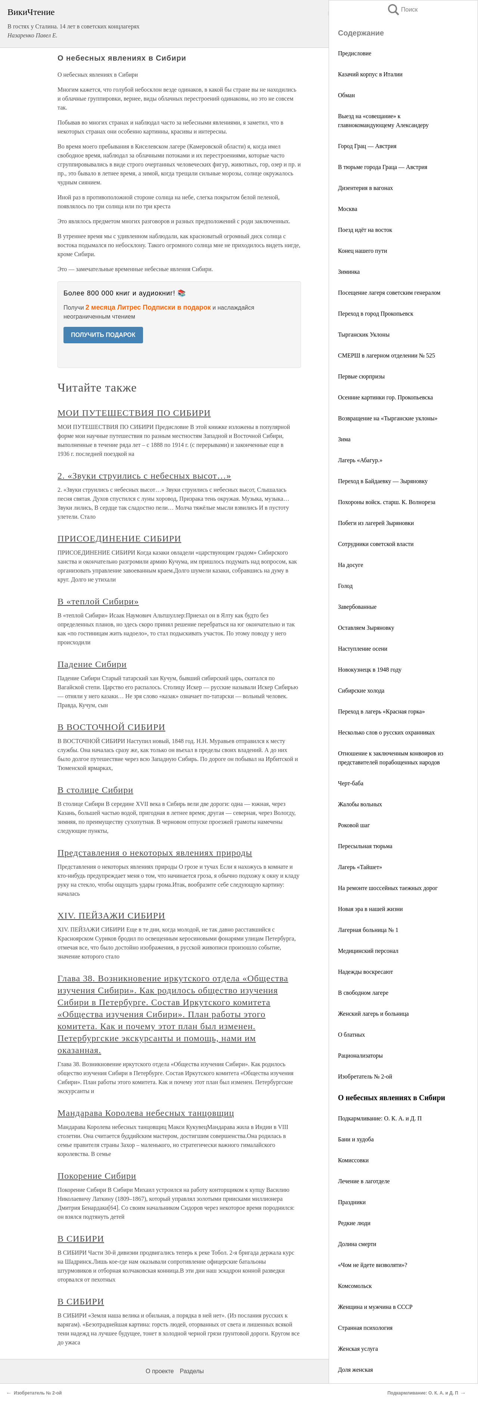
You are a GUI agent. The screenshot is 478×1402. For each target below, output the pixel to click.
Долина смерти (357, 1244)
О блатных (351, 1034)
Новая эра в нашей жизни (370, 909)
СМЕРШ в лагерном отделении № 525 (386, 355)
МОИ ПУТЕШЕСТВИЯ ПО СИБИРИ (134, 413)
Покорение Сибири (97, 1176)
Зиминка (349, 272)
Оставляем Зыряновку (366, 628)
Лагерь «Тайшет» (360, 867)
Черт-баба (350, 783)
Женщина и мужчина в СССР (375, 1307)
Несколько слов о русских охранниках (386, 732)
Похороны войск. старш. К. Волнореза (386, 502)
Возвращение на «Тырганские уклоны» (388, 418)
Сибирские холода (361, 690)
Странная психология (365, 1328)
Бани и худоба (356, 1139)
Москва (347, 209)
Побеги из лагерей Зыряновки (376, 523)
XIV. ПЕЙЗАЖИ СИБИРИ (111, 915)
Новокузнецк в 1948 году (369, 669)
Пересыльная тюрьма (365, 846)
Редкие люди (354, 1223)
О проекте (160, 1371)
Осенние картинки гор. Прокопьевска (385, 397)
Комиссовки (353, 1160)
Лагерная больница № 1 (368, 930)
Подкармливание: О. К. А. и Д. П (380, 1118)
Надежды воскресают (365, 972)
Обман (346, 95)
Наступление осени (362, 648)
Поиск (402, 9)
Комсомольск (355, 1286)
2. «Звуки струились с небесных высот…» (144, 476)
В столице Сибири (95, 790)
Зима (344, 439)
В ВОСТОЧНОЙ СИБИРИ (111, 727)
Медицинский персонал (368, 951)
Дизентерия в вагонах (365, 188)
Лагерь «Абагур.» (360, 460)
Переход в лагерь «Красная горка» (381, 711)
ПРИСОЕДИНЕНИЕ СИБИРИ (119, 538)
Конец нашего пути (362, 251)
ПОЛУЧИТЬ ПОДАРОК (103, 335)
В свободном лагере (363, 993)
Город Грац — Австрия (367, 146)
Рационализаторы (360, 1055)
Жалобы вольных (360, 804)
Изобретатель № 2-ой (365, 1076)
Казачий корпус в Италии (370, 74)
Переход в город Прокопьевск (375, 313)
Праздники (352, 1202)
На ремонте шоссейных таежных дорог (388, 888)
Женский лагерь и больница (373, 1013)
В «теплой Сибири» (98, 601)
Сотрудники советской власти (376, 544)
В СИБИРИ (81, 1238)
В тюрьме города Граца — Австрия (382, 167)
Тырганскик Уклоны (363, 334)
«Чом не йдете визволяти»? (372, 1265)
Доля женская (355, 1369)
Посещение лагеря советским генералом (389, 292)
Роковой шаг (354, 825)
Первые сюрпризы (361, 376)
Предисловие (354, 53)
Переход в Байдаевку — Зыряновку (383, 481)
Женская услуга (358, 1349)
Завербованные (357, 607)
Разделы (192, 1371)
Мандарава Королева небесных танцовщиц (146, 1113)
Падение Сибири (92, 664)
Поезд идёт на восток (365, 230)
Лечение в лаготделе (364, 1181)
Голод (345, 586)
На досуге (350, 565)
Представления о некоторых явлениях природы (155, 853)
